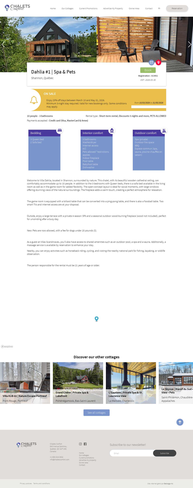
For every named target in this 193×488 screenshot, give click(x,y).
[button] (190, 44)
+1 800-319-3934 (56, 457)
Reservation (170, 8)
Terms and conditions (41, 483)
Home (53, 7)
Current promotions (83, 8)
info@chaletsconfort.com (59, 459)
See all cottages (96, 412)
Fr (153, 7)
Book (148, 70)
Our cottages (65, 8)
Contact (143, 7)
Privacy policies (26, 483)
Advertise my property (106, 8)
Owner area (128, 8)
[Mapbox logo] (7, 346)
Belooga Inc (168, 483)
